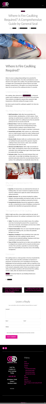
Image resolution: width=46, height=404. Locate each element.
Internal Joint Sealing (29, 370)
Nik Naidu (14, 28)
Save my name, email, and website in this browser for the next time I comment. (20, 332)
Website (7, 326)
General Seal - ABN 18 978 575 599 (24, 398)
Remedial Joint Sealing (30, 374)
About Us (26, 379)
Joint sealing (9, 279)
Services (26, 367)
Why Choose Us (27, 381)
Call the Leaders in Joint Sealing (31, 383)
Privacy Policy (12, 388)
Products (26, 365)
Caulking (23, 11)
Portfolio (26, 377)
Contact (8, 273)
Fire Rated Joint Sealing (30, 368)
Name (7, 320)
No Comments (33, 28)
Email (25, 320)
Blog (25, 375)
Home (25, 361)
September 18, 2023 (23, 28)
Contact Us (26, 363)
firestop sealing (27, 95)
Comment (8, 309)
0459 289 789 (12, 376)
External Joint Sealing (30, 372)
